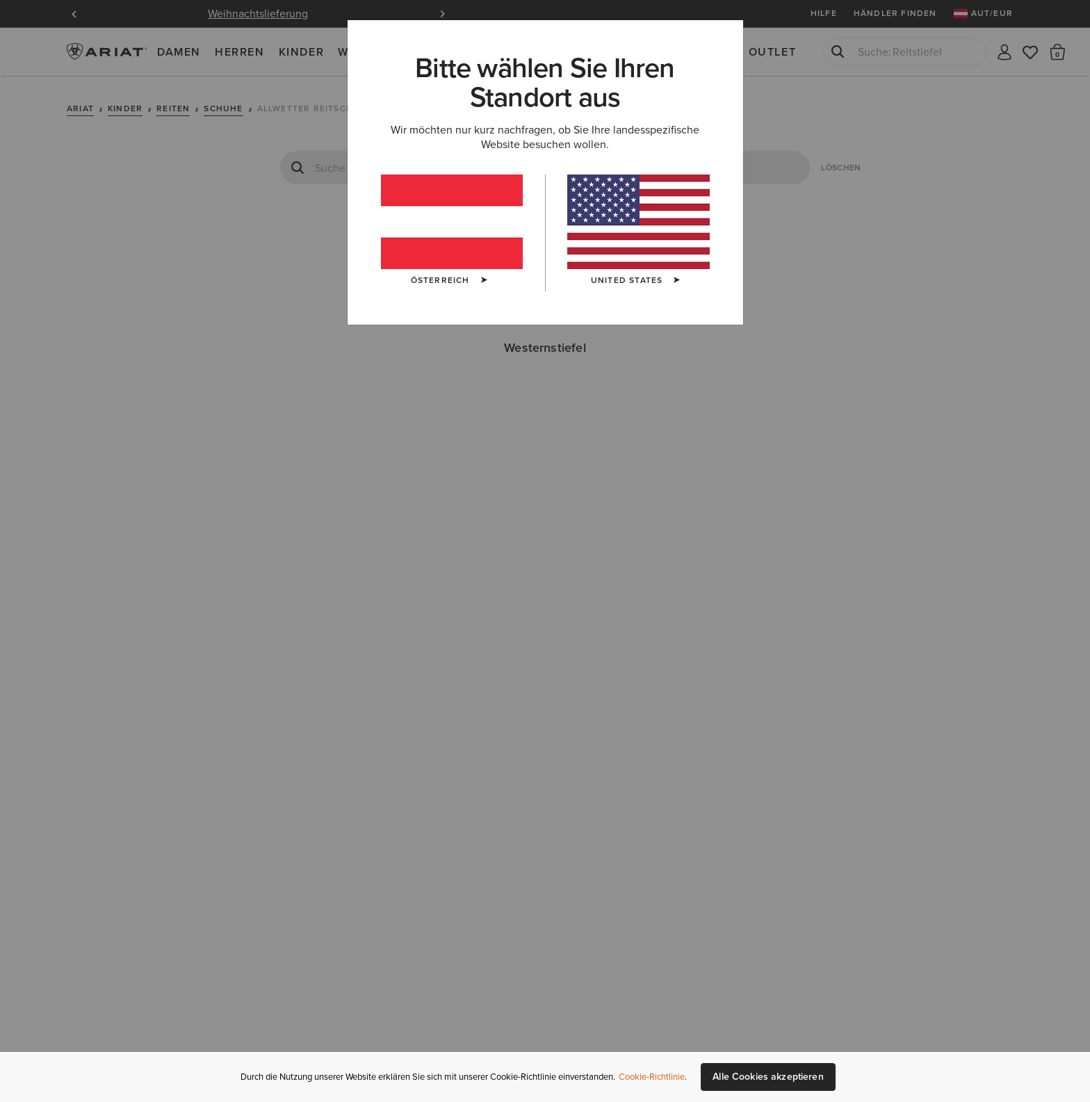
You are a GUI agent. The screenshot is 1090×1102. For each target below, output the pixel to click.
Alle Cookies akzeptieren (768, 1076)
